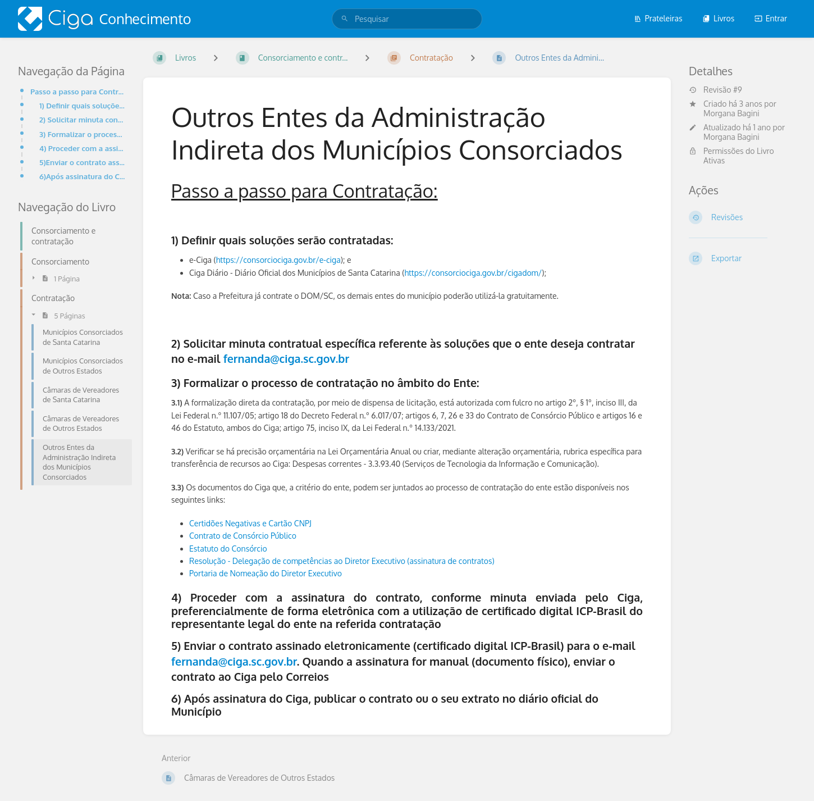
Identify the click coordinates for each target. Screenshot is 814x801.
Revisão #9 (715, 89)
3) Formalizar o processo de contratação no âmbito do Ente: (82, 134)
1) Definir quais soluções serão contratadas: (82, 105)
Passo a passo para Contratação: (77, 91)
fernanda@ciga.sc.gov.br (286, 359)
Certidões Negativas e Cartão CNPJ (250, 523)
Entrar (770, 18)
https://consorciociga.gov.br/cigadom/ (473, 272)
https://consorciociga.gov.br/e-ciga (278, 260)
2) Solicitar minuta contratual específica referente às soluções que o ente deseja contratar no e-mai (82, 119)
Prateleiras (658, 18)
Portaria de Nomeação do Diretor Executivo (265, 573)
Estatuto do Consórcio (228, 548)
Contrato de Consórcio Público (242, 535)
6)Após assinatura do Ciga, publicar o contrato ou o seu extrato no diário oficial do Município (82, 176)
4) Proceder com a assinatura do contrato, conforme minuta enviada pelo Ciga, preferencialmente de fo (82, 148)
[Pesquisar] (345, 19)
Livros (718, 18)
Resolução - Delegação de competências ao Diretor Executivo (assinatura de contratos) (342, 561)
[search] (407, 18)
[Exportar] (742, 258)
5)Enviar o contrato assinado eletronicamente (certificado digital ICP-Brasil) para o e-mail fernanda (82, 162)
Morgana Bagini (731, 113)
